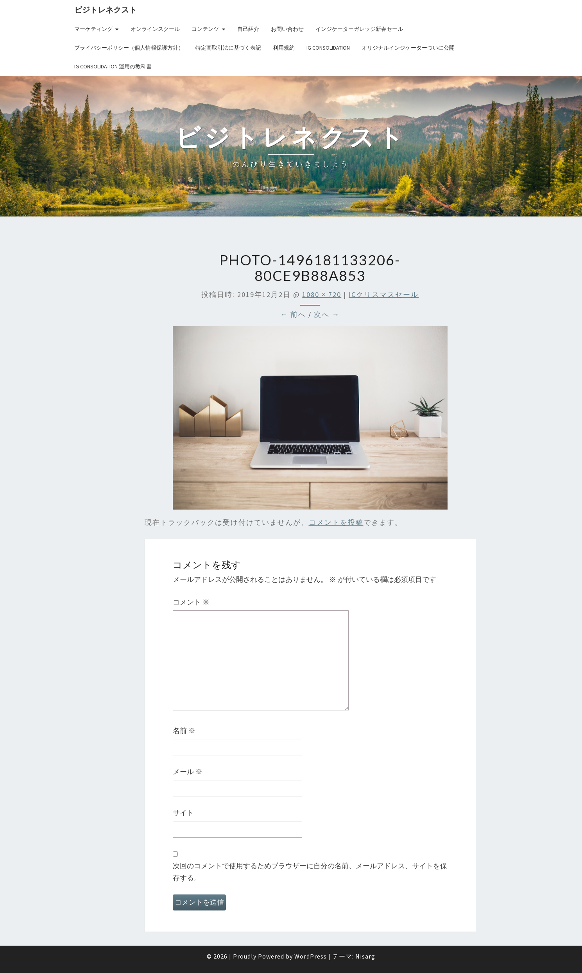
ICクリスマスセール (384, 294)
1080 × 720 (321, 294)
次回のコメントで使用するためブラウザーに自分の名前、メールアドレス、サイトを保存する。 (310, 871)
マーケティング (93, 28)
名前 (184, 730)
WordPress (310, 956)
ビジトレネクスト (105, 9)
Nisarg (365, 956)
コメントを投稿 (336, 522)
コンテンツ (205, 28)
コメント (191, 601)
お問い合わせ (287, 28)
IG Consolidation (328, 47)
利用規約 (284, 47)
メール (187, 771)
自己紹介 (248, 28)
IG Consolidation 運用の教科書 (113, 66)
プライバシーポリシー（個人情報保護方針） (129, 47)
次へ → (327, 314)
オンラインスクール (155, 28)
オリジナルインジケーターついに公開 (408, 47)
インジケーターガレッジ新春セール (359, 28)
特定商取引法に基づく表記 (228, 47)
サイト (183, 812)
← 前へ (293, 314)
